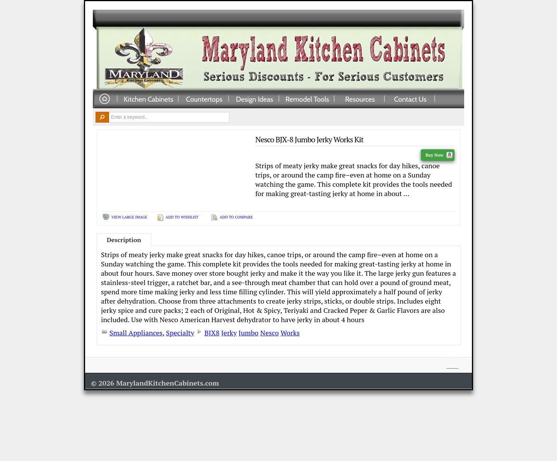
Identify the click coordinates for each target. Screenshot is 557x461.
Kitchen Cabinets (148, 99)
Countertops (204, 99)
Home (104, 99)
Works (290, 332)
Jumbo (249, 332)
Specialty (180, 332)
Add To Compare (236, 217)
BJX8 (211, 332)
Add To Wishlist (182, 217)
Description (124, 240)
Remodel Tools (307, 99)
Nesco (269, 332)
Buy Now (439, 155)
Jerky (229, 332)
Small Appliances (135, 332)
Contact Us (410, 99)
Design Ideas (254, 99)
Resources (360, 99)
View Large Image (129, 217)
